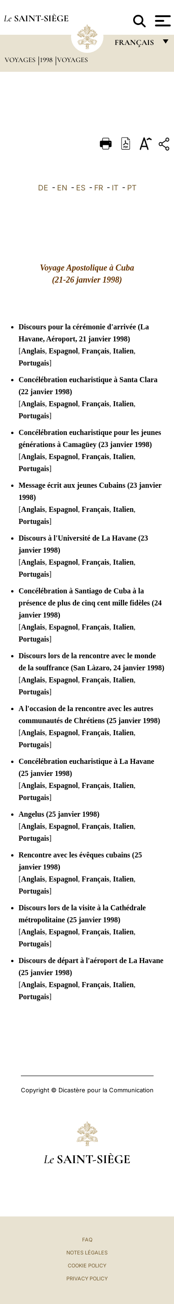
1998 (47, 60)
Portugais (34, 363)
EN (62, 187)
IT (115, 187)
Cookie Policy (87, 1265)
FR (98, 187)
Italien (123, 351)
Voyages (21, 60)
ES (80, 187)
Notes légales (87, 1252)
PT (131, 187)
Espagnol (63, 351)
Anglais (33, 351)
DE (43, 187)
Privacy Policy (87, 1278)
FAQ (87, 1239)
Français (96, 351)
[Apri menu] (162, 21)
